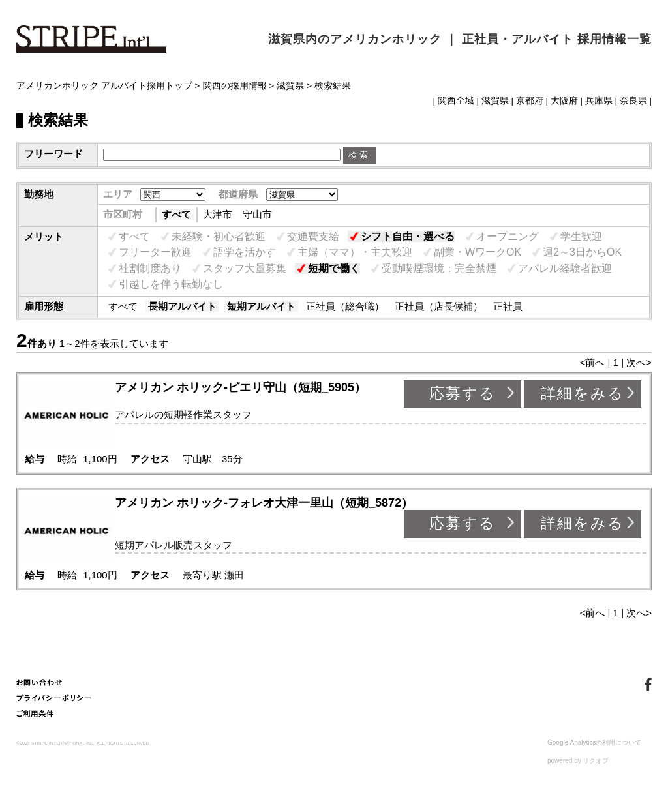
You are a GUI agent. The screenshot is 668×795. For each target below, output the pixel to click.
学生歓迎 (581, 236)
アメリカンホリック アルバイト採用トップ (104, 86)
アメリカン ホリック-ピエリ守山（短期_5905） (240, 387)
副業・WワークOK (477, 252)
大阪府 (564, 101)
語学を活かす (244, 252)
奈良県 (633, 101)
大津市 (217, 214)
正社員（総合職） (345, 306)
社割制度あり (150, 268)
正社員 (508, 306)
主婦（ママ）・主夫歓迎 (354, 252)
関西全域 (456, 101)
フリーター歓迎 (155, 252)
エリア (117, 194)
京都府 (529, 101)
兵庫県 (599, 101)
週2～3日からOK (582, 252)
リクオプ (596, 760)
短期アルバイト (261, 306)
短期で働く (334, 268)
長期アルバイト (182, 306)
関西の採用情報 (235, 86)
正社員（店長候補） (439, 306)
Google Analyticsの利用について (594, 742)
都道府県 (238, 194)
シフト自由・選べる (408, 236)
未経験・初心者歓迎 (219, 236)
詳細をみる (582, 393)
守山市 (257, 214)
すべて (176, 214)
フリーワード (53, 153)
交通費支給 (313, 236)
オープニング (507, 236)
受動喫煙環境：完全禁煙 (439, 268)
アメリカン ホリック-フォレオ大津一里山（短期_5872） (264, 502)
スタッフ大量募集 (244, 268)
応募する (462, 393)
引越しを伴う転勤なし (171, 284)
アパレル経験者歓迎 (565, 268)
